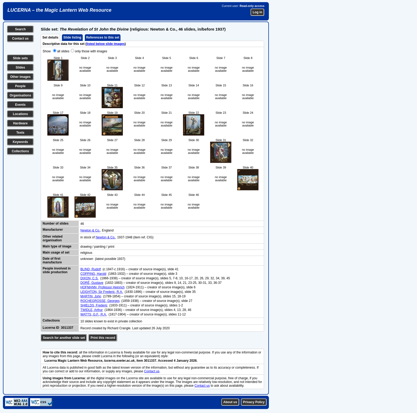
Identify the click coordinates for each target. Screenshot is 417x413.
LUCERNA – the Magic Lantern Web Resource (59, 10)
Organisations (20, 95)
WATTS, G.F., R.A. (93, 314)
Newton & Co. (90, 230)
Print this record (102, 338)
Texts (20, 132)
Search (20, 29)
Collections (20, 151)
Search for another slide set (64, 338)
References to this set (102, 37)
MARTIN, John (90, 296)
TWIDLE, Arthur (91, 310)
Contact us (20, 38)
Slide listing (72, 37)
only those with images (91, 51)
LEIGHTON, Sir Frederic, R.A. (101, 292)
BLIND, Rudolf (90, 269)
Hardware (20, 123)
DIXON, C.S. (89, 278)
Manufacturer (53, 229)
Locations (20, 114)
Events (20, 105)
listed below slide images (105, 44)
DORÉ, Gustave (91, 283)
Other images (20, 77)
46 (82, 224)
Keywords (20, 142)
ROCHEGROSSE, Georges (99, 301)
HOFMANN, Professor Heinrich (102, 287)
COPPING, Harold (93, 274)
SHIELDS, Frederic (93, 305)
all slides (63, 51)
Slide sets (20, 58)
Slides (20, 67)
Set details (50, 37)
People (20, 86)
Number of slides (55, 223)
